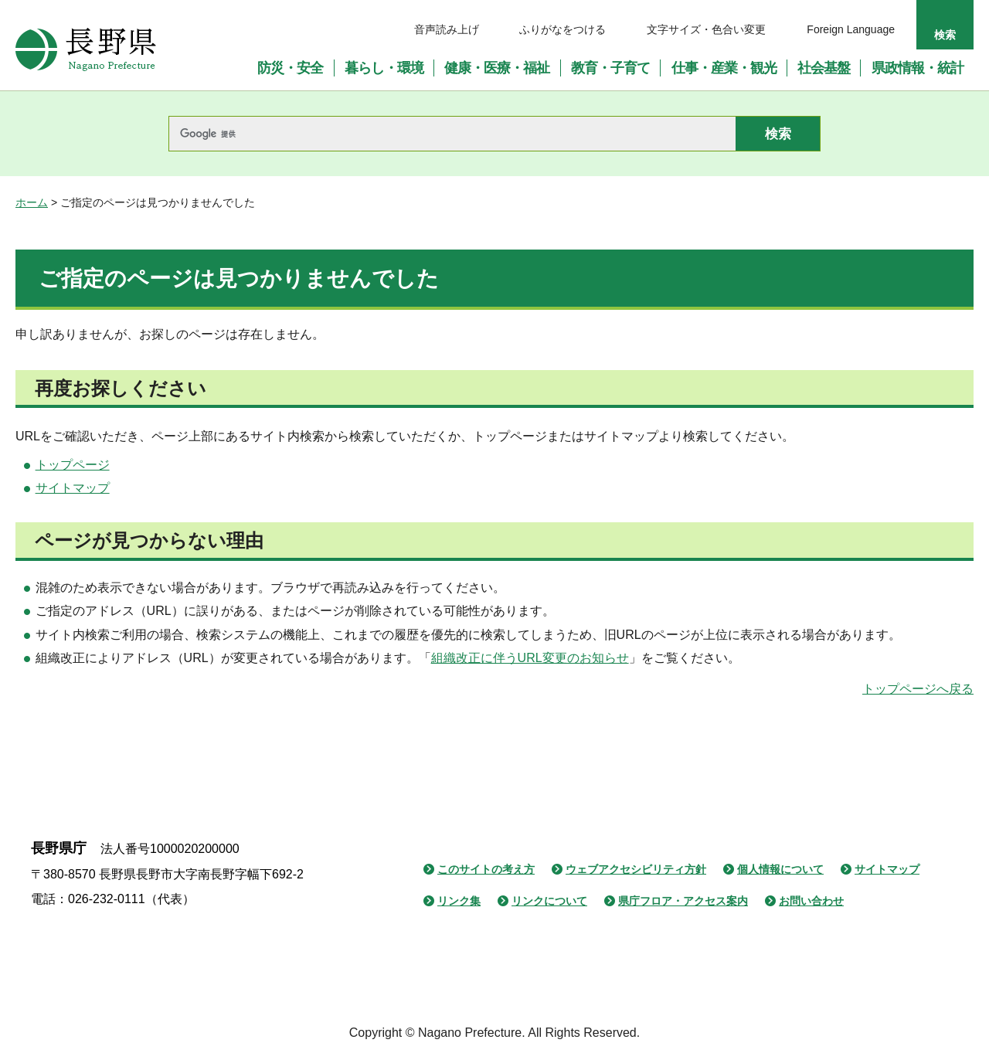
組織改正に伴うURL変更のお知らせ (530, 657)
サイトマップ (73, 487)
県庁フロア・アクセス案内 (683, 901)
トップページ (73, 464)
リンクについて (549, 901)
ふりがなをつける (562, 29)
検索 (945, 35)
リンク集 (459, 901)
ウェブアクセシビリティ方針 (636, 869)
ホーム (31, 202)
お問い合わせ (811, 901)
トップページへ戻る (918, 688)
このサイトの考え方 (486, 869)
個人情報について (780, 869)
